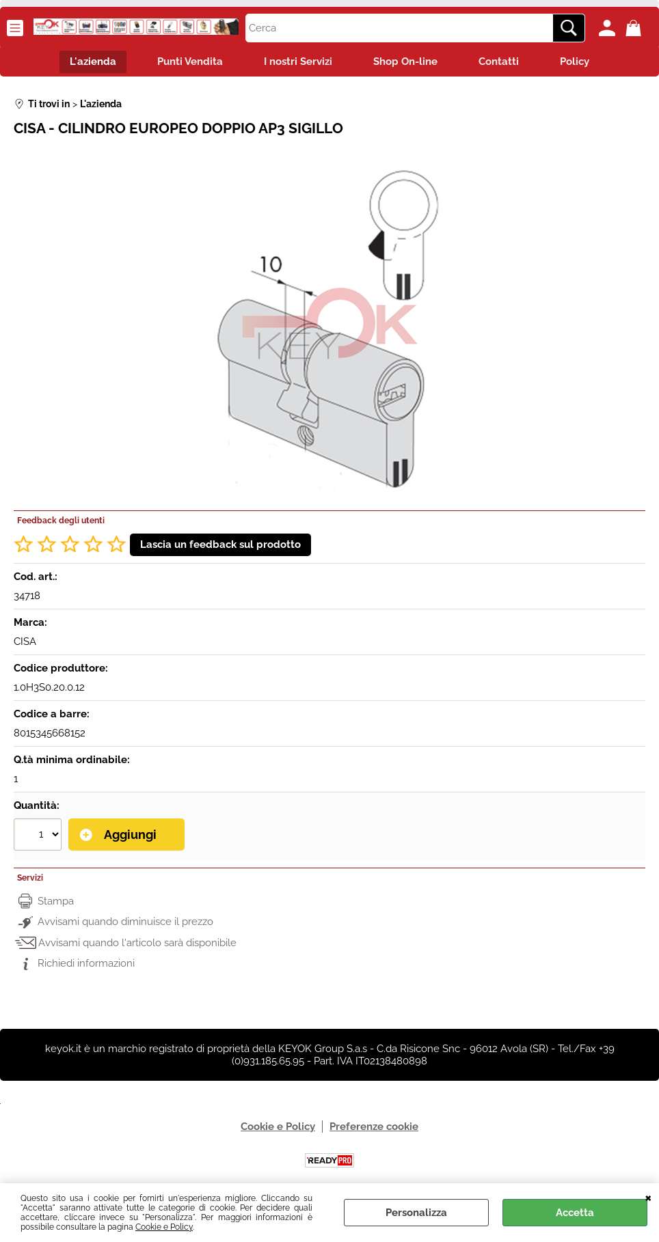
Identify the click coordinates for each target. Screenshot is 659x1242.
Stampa (56, 901)
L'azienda (93, 61)
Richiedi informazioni (86, 963)
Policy (574, 61)
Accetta (575, 1212)
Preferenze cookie (374, 1126)
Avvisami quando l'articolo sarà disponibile (137, 943)
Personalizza (416, 1212)
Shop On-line (405, 61)
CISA (25, 641)
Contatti (499, 61)
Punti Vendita (190, 61)
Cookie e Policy (164, 1227)
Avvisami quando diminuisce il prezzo (125, 921)
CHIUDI (648, 1197)
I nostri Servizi (298, 61)
